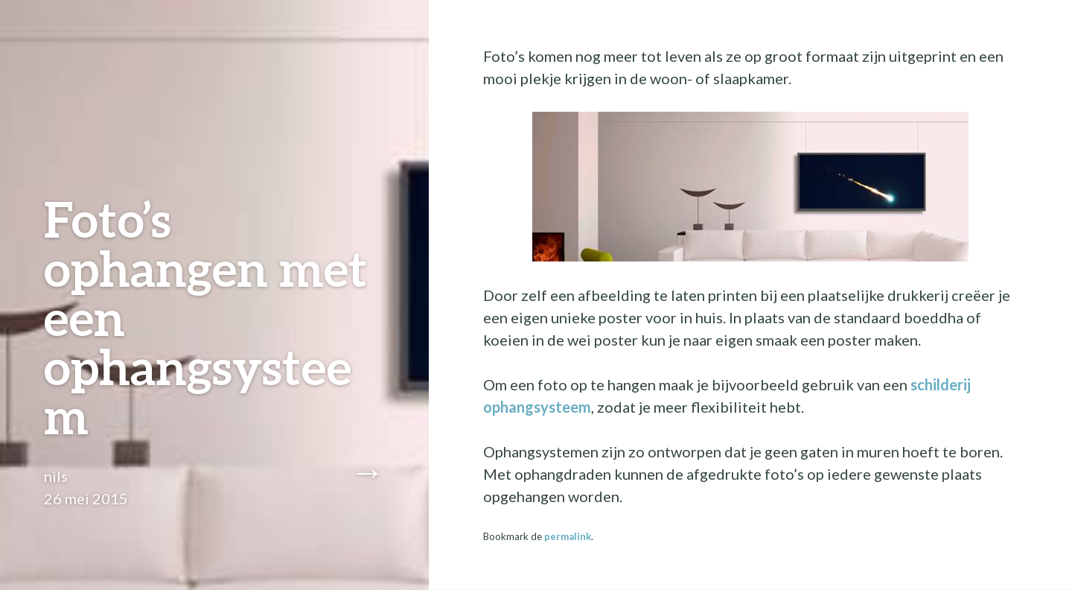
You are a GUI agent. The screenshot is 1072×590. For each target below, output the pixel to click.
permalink (567, 536)
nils (56, 476)
